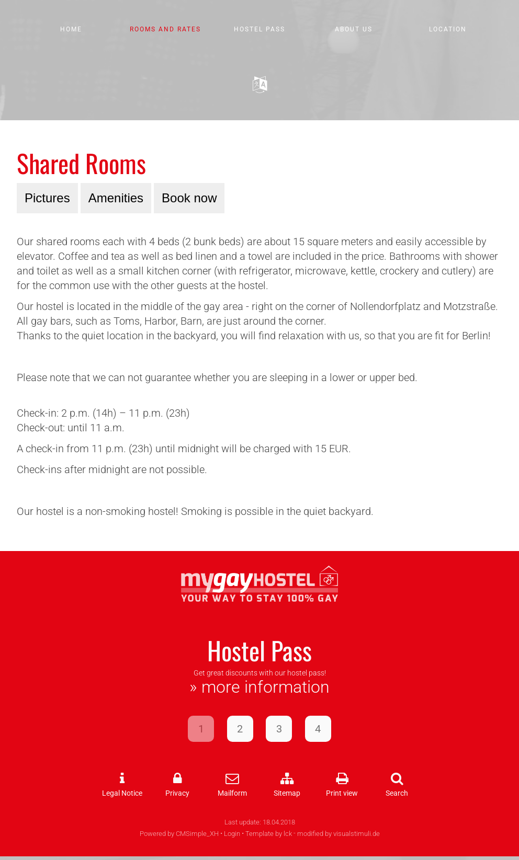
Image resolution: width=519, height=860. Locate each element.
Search (397, 793)
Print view (342, 793)
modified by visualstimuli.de (338, 834)
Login (232, 834)
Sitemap (287, 793)
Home (71, 29)
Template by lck (268, 834)
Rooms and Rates (165, 29)
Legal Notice (122, 793)
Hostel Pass (259, 29)
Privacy (177, 793)
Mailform (232, 793)
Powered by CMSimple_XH (179, 834)
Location (448, 29)
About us (354, 29)
